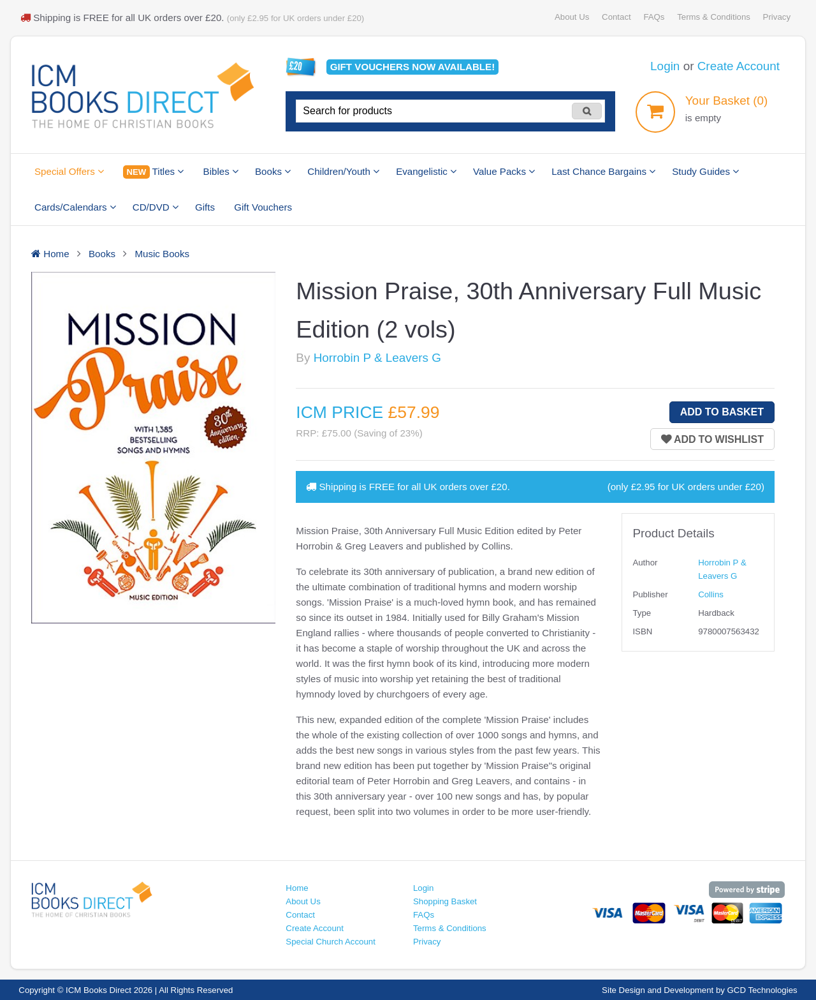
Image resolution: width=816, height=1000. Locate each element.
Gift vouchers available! (412, 66)
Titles (153, 172)
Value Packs (504, 171)
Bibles (220, 171)
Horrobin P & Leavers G (377, 357)
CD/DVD (155, 207)
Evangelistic (426, 171)
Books (273, 171)
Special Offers (69, 171)
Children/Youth (343, 171)
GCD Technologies (762, 990)
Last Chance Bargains (603, 171)
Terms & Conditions (713, 17)
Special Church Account (330, 941)
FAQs (653, 17)
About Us (572, 17)
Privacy (776, 17)
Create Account (738, 66)
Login (665, 66)
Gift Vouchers (263, 207)
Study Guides (705, 171)
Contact (616, 17)
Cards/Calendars (75, 207)
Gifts (205, 207)
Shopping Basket (445, 901)
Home (297, 888)
